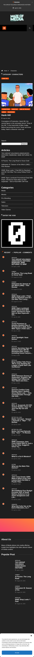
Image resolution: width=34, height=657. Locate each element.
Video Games (6, 210)
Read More (6, 132)
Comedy (14, 271)
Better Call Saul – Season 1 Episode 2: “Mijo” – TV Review (21, 420)
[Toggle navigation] (4, 28)
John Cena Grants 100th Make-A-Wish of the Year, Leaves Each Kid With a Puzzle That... (21, 479)
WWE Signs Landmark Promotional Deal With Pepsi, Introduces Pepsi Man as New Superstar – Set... (21, 311)
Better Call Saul (17, 417)
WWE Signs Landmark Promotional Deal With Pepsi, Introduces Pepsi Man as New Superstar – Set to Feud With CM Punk (17, 179)
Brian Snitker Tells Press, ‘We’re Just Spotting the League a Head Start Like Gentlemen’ (21, 364)
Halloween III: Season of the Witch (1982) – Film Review (21, 285)
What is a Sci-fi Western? (21, 456)
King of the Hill (24, 109)
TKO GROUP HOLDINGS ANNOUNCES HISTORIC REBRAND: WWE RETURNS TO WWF (16, 155)
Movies (3, 194)
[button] (31, 636)
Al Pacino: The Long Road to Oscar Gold (15, 161)
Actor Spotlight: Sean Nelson (20, 338)
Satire (3, 202)
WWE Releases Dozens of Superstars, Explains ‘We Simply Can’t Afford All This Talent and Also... (22, 378)
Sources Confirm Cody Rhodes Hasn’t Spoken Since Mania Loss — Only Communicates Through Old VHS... (21, 393)
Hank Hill (5, 78)
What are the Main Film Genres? (20, 467)
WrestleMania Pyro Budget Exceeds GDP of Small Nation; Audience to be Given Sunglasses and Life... (22, 494)
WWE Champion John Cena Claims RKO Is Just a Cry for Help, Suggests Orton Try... (22, 444)
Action (14, 464)
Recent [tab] (6, 252)
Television (11, 112)
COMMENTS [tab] (27, 252)
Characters (14, 70)
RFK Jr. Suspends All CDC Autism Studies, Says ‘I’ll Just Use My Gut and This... (22, 407)
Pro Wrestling (6, 198)
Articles (14, 257)
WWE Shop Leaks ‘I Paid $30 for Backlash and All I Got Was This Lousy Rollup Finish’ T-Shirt (16, 172)
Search (3, 141)
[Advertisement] (17, 51)
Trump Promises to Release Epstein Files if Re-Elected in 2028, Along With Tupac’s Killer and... (21, 326)
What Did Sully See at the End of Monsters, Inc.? (21, 507)
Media (4, 112)
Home (5, 70)
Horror (14, 282)
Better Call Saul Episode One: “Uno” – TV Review (21, 432)
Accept (17, 652)
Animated (14, 504)
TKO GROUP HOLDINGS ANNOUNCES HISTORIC (20, 565)
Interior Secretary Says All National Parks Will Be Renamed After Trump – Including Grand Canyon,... (22, 350)
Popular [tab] (16, 252)
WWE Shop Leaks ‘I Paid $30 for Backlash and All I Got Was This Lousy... (21, 297)
